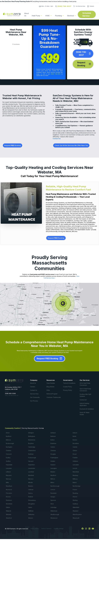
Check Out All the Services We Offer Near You (71, 145)
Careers (32, 386)
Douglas (53, 454)
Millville (30, 482)
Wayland (75, 511)
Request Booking (12, 145)
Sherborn (9, 500)
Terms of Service (46, 528)
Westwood (54, 518)
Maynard (8, 475)
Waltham (30, 511)
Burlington (9, 447)
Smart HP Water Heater (85, 413)
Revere (8, 496)
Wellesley (31, 514)
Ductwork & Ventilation (87, 409)
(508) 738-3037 (56, 74)
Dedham (30, 454)
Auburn (75, 433)
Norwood (9, 489)
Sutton (8, 507)
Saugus (53, 496)
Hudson (53, 465)
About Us (26, 14)
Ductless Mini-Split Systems (85, 395)
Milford (53, 479)
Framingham (54, 457)
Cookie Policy (67, 386)
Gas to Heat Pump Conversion (85, 390)
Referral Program (52, 394)
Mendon (30, 479)
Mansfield (76, 472)
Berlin (74, 436)
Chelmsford (31, 450)
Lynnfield (31, 472)
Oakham (30, 489)
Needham (9, 486)
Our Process (34, 401)
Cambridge (31, 447)
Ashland (53, 433)
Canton (53, 447)
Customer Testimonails (54, 397)
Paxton (75, 489)
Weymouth (76, 518)
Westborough (55, 514)
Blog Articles (50, 386)
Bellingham (31, 436)
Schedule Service (86, 14)
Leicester (9, 468)
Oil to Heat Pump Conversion (85, 384)
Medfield (31, 475)
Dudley (8, 457)
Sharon (75, 496)
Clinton (75, 450)
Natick (75, 482)
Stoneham (9, 504)
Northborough (55, 486)
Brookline (76, 443)
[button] (37, 15)
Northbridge (76, 486)
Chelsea (53, 450)
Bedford (8, 436)
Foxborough (32, 457)
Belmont (53, 436)
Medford (53, 475)
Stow (52, 504)
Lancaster (76, 465)
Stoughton (31, 504)
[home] (11, 14)
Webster (8, 514)
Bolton (53, 440)
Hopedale (9, 465)
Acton (8, 433)
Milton (52, 482)
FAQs (48, 390)
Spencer (53, 500)
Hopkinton (31, 465)
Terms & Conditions (69, 383)
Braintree (53, 443)
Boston (75, 440)
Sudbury (75, 504)
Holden (53, 461)
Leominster (31, 468)
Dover (75, 454)
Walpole (8, 511)
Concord (8, 454)
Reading (75, 493)
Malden (53, 472)
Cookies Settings (59, 528)
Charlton (8, 450)
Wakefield (76, 507)
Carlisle (75, 447)
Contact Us (57, 138)
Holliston (75, 461)
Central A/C (83, 400)
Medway (75, 475)
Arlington (31, 433)
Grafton (8, 461)
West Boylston (77, 514)
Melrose (8, 479)
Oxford (53, 489)
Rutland (30, 496)
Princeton (9, 493)
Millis (7, 482)
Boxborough (10, 443)
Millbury (75, 479)
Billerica (8, 440)
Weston (30, 518)
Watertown (54, 511)
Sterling (75, 500)
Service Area (34, 394)
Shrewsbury (32, 500)
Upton (30, 507)
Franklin (75, 457)
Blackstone (31, 440)
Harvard (30, 461)
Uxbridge (53, 507)
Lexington (54, 468)
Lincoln (75, 468)
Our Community (35, 397)
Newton (30, 486)
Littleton (8, 472)
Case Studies (51, 383)
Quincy (30, 493)
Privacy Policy (67, 390)
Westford (9, 518)
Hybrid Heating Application (84, 404)
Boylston (31, 443)
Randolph (54, 493)
